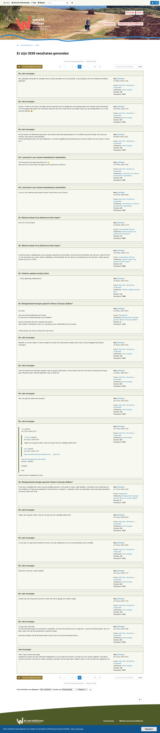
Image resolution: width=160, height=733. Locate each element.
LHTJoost (121, 79)
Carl (22, 429)
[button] (60, 67)
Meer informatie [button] (77, 729)
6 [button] (83, 67)
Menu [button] (6, 3)
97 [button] (95, 67)
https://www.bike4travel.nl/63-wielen (33, 459)
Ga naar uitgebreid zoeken (29, 66)
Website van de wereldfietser (131, 24)
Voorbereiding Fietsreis (127, 229)
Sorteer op (65, 689)
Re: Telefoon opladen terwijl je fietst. (33, 273)
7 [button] (86, 67)
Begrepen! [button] (149, 729)
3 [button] (72, 67)
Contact (139, 13)
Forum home (109, 24)
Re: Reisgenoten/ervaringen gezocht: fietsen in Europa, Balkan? (45, 304)
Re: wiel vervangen (26, 74)
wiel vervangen (127, 90)
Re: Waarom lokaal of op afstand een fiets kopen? (39, 218)
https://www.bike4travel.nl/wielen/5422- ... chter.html (42, 454)
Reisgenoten (123, 315)
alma (25, 449)
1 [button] (64, 67)
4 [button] (75, 67)
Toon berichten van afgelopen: (35, 689)
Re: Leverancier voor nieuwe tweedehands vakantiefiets (42, 157)
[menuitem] (21, 3)
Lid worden (130, 13)
